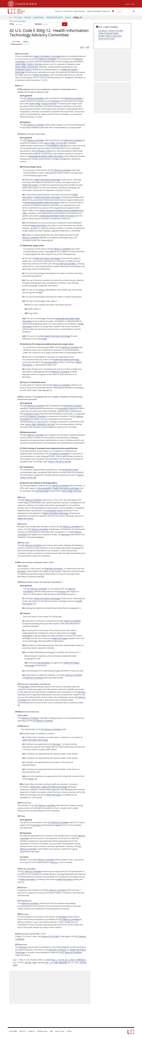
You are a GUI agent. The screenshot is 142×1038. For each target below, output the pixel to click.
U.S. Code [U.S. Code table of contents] (18, 17)
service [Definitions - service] (41, 290)
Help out (106, 11)
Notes (26, 41)
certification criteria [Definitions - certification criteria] (57, 145)
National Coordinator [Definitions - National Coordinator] (73, 98)
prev (82, 47)
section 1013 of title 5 (51, 936)
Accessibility (13, 1031)
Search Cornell (129, 4)
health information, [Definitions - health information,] (30, 185)
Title (11, 24)
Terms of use (59, 1031)
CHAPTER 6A (38, 17)
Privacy (69, 1031)
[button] (133, 11)
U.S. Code (16, 41)
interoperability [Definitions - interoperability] (44, 488)
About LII (58, 11)
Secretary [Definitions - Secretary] (55, 101)
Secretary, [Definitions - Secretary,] (22, 571)
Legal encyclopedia (94, 11)
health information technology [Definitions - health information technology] (47, 179)
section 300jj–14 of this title (26, 67)
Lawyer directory (79, 11)
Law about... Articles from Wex (110, 30)
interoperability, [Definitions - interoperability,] (50, 362)
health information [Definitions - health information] (38, 225)
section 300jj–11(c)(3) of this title (28, 64)
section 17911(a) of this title (59, 461)
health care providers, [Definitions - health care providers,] (67, 263)
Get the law (67, 11)
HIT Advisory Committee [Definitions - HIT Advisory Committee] (34, 98)
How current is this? (106, 38)
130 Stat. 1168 (30, 962)
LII (10, 17)
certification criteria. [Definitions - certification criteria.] (43, 151)
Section (38, 24)
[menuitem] (58, 11)
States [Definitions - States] (30, 779)
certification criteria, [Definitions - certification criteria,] (23, 69)
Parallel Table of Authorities (110, 36)
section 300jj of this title (71, 491)
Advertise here (42, 1031)
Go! (64, 24)
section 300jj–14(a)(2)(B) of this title (40, 424)
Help (51, 1031)
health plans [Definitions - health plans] (35, 787)
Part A (68, 17)
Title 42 (27, 17)
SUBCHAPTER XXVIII (54, 17)
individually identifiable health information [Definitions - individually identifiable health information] (46, 156)
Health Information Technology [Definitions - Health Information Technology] (47, 56)
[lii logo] (16, 11)
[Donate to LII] (113, 11)
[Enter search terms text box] (124, 11)
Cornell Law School (25, 3)
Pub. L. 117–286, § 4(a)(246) (56, 962)
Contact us (31, 1031)
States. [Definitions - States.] (44, 339)
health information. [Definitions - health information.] (41, 75)
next (87, 47)
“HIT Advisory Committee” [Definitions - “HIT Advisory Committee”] (45, 59)
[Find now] (134, 11)
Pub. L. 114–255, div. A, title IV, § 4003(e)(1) (68, 960)
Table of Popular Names (108, 33)
